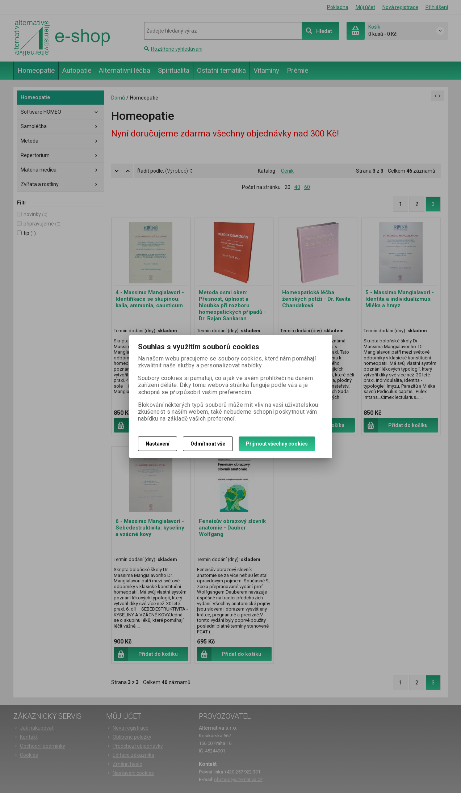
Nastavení (157, 444)
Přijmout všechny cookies (277, 444)
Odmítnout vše (207, 444)
